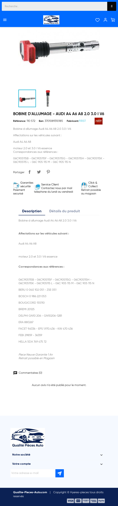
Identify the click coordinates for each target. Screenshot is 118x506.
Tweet (38, 172)
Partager (29, 172)
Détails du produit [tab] (64, 211)
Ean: (41, 121)
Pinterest (48, 172)
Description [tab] (32, 211)
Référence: (19, 121)
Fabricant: (73, 121)
